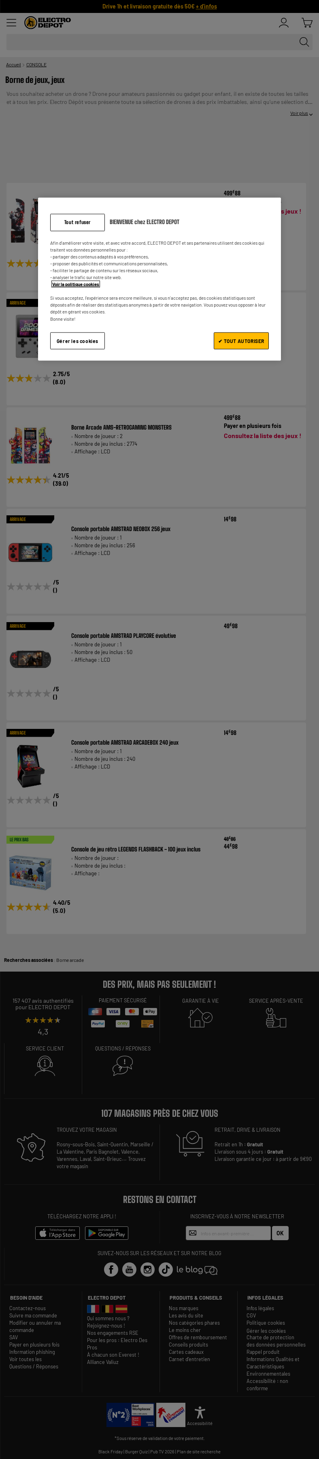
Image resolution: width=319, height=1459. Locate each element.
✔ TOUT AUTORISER (241, 340)
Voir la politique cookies (75, 284)
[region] (159, 279)
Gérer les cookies (77, 340)
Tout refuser (77, 222)
